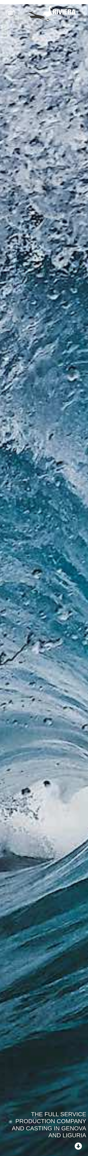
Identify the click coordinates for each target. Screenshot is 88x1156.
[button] (10, 13)
